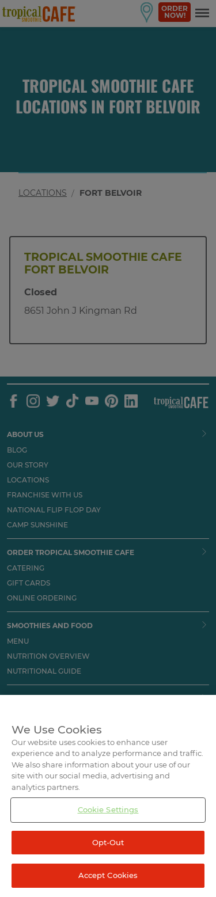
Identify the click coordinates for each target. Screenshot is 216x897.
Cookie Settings (108, 809)
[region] (108, 796)
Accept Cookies (108, 875)
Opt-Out (108, 842)
